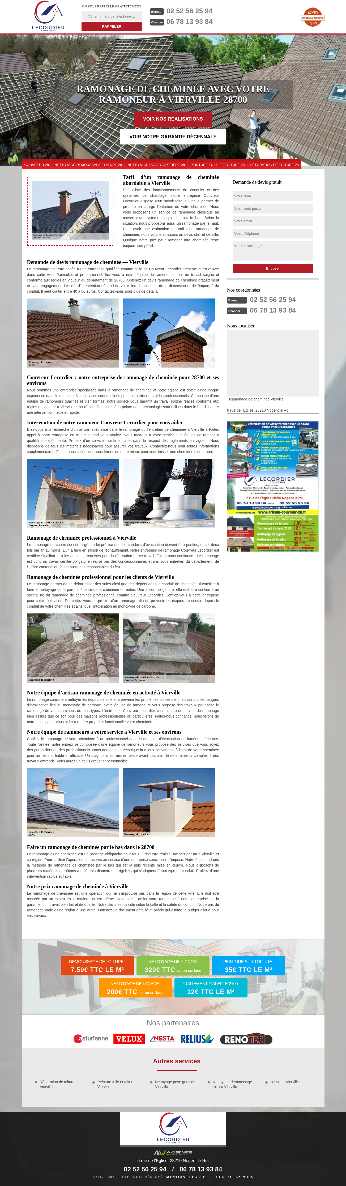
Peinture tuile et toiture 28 (217, 165)
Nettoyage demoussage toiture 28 (88, 165)
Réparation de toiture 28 (274, 165)
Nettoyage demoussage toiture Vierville (232, 1084)
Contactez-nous (234, 1177)
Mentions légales (187, 1177)
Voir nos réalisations (173, 119)
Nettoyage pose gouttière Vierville (176, 1084)
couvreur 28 (36, 165)
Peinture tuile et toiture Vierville (116, 1084)
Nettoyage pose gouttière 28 (156, 165)
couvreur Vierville (284, 1082)
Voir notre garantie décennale (172, 136)
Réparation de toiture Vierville (57, 1084)
